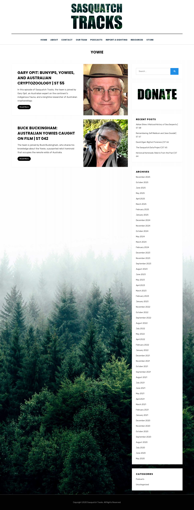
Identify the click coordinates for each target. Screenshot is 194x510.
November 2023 (143, 258)
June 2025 (141, 188)
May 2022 (140, 334)
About (52, 39)
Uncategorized (142, 484)
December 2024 (143, 220)
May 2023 (140, 280)
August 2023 (142, 269)
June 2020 (141, 453)
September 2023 (143, 263)
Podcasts (96, 39)
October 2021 (142, 366)
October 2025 (142, 182)
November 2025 (143, 177)
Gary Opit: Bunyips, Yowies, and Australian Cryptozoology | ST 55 (46, 78)
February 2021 (142, 410)
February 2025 (142, 209)
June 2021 (140, 388)
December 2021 (143, 355)
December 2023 (143, 252)
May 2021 (140, 393)
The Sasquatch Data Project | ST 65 (151, 147)
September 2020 (143, 437)
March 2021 (141, 404)
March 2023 (141, 290)
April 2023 (140, 285)
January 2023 (142, 301)
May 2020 (140, 458)
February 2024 (142, 247)
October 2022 (142, 312)
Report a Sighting (117, 39)
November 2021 (143, 361)
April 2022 (140, 339)
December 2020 (143, 420)
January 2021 (142, 415)
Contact (65, 39)
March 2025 (141, 204)
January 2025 (142, 215)
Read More (24, 107)
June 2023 (141, 274)
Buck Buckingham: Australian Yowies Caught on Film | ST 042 (46, 133)
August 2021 (141, 377)
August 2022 (142, 323)
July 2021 (140, 382)
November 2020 (143, 426)
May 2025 (140, 193)
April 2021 (140, 399)
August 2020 (142, 442)
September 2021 (143, 372)
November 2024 (143, 225)
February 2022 (142, 345)
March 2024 (141, 242)
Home (41, 39)
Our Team (81, 39)
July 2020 (140, 447)
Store (152, 39)
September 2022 (143, 318)
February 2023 (142, 296)
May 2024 (140, 236)
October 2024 (142, 231)
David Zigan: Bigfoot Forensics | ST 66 (152, 142)
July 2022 (140, 328)
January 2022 (142, 350)
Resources (139, 39)
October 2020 (142, 431)
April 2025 (140, 198)
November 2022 (143, 307)
